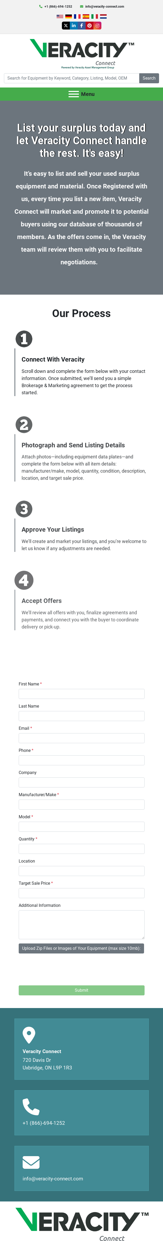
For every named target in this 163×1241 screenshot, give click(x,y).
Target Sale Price (36, 883)
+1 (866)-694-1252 (58, 6)
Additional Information (40, 905)
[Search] (71, 78)
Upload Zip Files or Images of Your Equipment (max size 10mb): (81, 948)
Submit (81, 990)
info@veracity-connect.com (104, 6)
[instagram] (97, 26)
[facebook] (82, 26)
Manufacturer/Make (39, 794)
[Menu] (73, 94)
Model (26, 816)
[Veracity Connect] (81, 1226)
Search (149, 78)
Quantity (28, 838)
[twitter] (66, 26)
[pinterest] (89, 26)
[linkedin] (74, 26)
